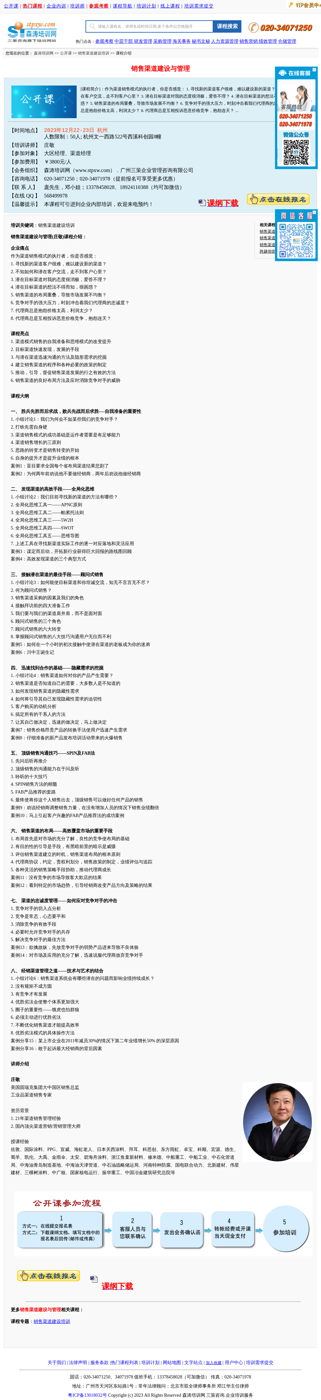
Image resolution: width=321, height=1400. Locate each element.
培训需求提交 (199, 6)
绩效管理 (268, 41)
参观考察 (104, 41)
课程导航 (122, 6)
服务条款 (99, 1362)
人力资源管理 (224, 41)
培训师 (77, 6)
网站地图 (172, 1362)
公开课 (11, 6)
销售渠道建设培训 (93, 53)
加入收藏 (214, 1363)
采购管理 (162, 41)
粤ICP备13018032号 (87, 1395)
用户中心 (234, 1362)
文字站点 (193, 1362)
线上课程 (170, 6)
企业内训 (56, 6)
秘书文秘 (201, 41)
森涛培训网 (44, 53)
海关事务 (182, 41)
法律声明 (78, 1362)
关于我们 (57, 1362)
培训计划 (146, 6)
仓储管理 (287, 41)
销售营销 (248, 41)
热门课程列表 (124, 1362)
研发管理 (143, 41)
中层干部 (124, 41)
